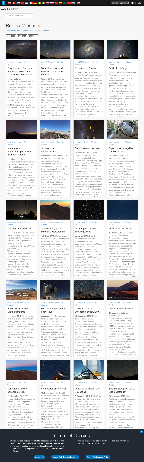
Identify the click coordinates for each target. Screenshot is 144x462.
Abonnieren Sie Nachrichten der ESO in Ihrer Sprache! (27, 31)
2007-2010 (33, 36)
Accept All (39, 457)
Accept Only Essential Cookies (65, 457)
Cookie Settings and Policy (98, 457)
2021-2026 (11, 36)
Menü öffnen (9, 8)
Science (115, 3)
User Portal (124, 3)
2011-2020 (22, 36)
